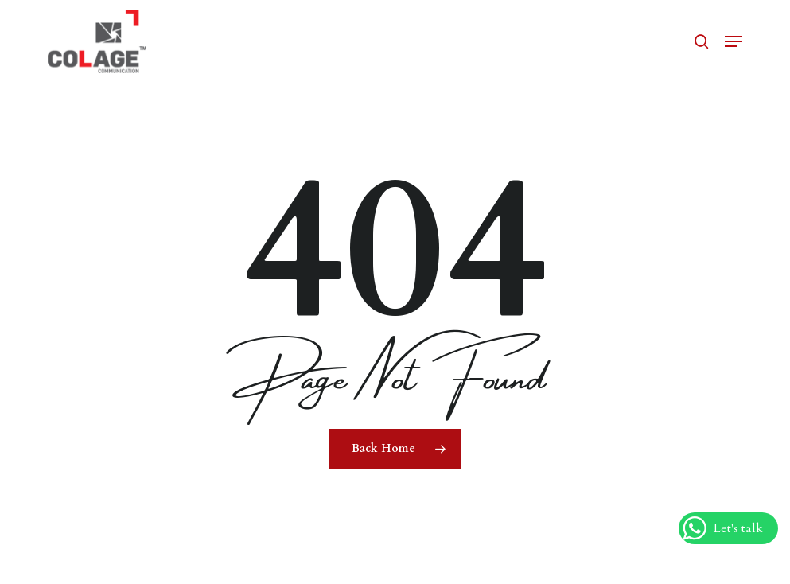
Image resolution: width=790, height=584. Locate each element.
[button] (733, 41)
